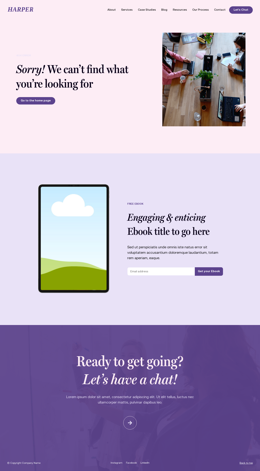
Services (127, 9)
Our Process (200, 9)
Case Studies (147, 9)
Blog (164, 9)
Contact (220, 9)
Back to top (246, 463)
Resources (180, 9)
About (111, 9)
